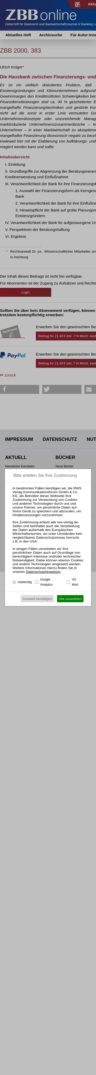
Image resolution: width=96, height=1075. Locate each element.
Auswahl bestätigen (37, 599)
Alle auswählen (70, 599)
